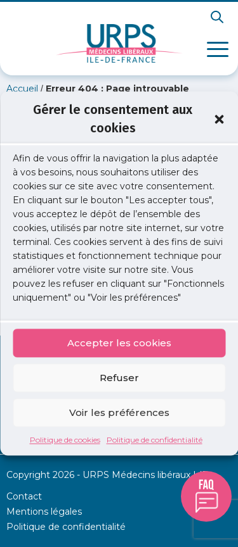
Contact (24, 496)
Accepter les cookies (119, 343)
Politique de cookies (65, 440)
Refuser (119, 378)
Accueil (22, 88)
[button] (219, 119)
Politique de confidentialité (154, 440)
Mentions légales (44, 511)
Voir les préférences (119, 412)
